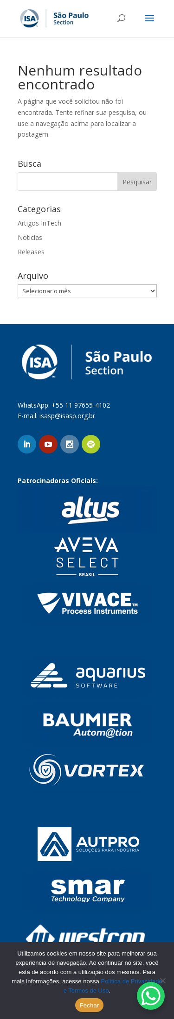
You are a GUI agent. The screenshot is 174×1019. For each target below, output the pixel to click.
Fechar (89, 1005)
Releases (31, 251)
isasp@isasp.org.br (67, 415)
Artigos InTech (39, 223)
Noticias (30, 237)
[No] (162, 980)
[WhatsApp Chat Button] (151, 996)
